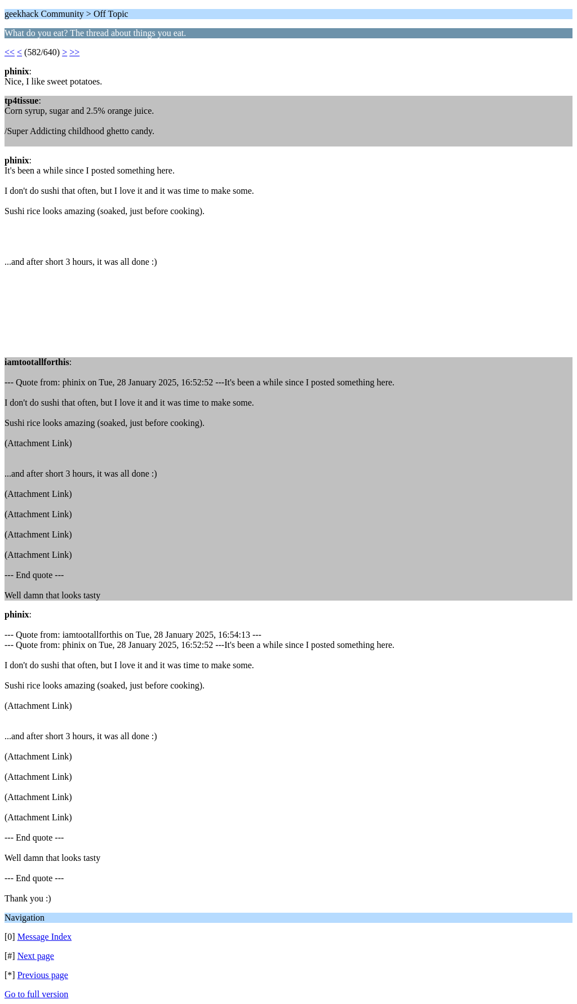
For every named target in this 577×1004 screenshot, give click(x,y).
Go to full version (36, 994)
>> (74, 52)
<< (10, 52)
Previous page (42, 975)
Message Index (44, 936)
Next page (35, 956)
